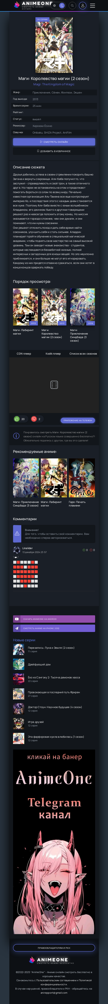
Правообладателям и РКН (54, 948)
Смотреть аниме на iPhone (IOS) (41, 628)
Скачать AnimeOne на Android (40, 619)
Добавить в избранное (54, 151)
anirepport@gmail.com (54, 992)
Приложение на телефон (78, 420)
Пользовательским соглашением (56, 980)
